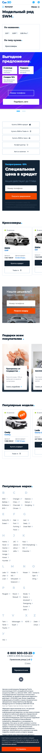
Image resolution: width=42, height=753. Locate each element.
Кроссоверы (11, 46)
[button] (18, 111)
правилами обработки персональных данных (20, 207)
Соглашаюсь (21, 749)
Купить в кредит (17, 263)
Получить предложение (21, 196)
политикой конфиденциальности (26, 205)
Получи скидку (21, 311)
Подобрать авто (21, 102)
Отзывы (27, 663)
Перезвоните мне (21, 670)
